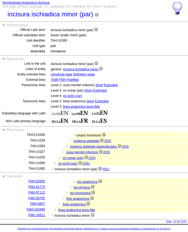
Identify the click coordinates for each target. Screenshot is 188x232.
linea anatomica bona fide (81, 106)
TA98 (54, 80)
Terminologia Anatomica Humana (25, 3)
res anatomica (89, 182)
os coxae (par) (75, 158)
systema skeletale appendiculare (96, 146)
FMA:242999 (36, 209)
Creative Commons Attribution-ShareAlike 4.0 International (127, 228)
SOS (107, 141)
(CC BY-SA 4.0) (163, 228)
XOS (106, 152)
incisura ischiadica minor (83, 69)
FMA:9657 (37, 204)
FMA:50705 (36, 198)
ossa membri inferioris (84, 152)
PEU (106, 169)
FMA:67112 (36, 192)
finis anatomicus (80, 199)
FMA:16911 (36, 215)
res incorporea (82, 193)
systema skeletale (88, 141)
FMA (62, 80)
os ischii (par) (72, 96)
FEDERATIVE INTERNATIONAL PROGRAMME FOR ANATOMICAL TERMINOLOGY (58, 228)
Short (99, 85)
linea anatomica (76, 204)
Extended (111, 85)
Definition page (84, 74)
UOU (86, 163)
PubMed (73, 80)
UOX (92, 158)
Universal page (61, 74)
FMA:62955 (36, 181)
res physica (84, 187)
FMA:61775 (36, 187)
